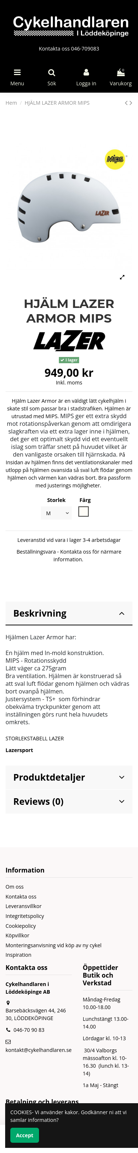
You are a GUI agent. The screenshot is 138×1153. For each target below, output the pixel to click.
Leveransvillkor (24, 906)
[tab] (69, 614)
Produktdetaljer (69, 777)
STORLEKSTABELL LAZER (35, 738)
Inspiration (18, 954)
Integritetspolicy (25, 915)
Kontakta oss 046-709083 (69, 48)
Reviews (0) (69, 801)
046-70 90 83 (29, 1029)
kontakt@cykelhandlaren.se (39, 1049)
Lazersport (19, 750)
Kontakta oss (21, 896)
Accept (24, 1135)
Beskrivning (69, 613)
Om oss (15, 886)
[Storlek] (56, 513)
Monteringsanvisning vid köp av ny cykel (54, 945)
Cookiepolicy (21, 925)
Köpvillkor (17, 935)
